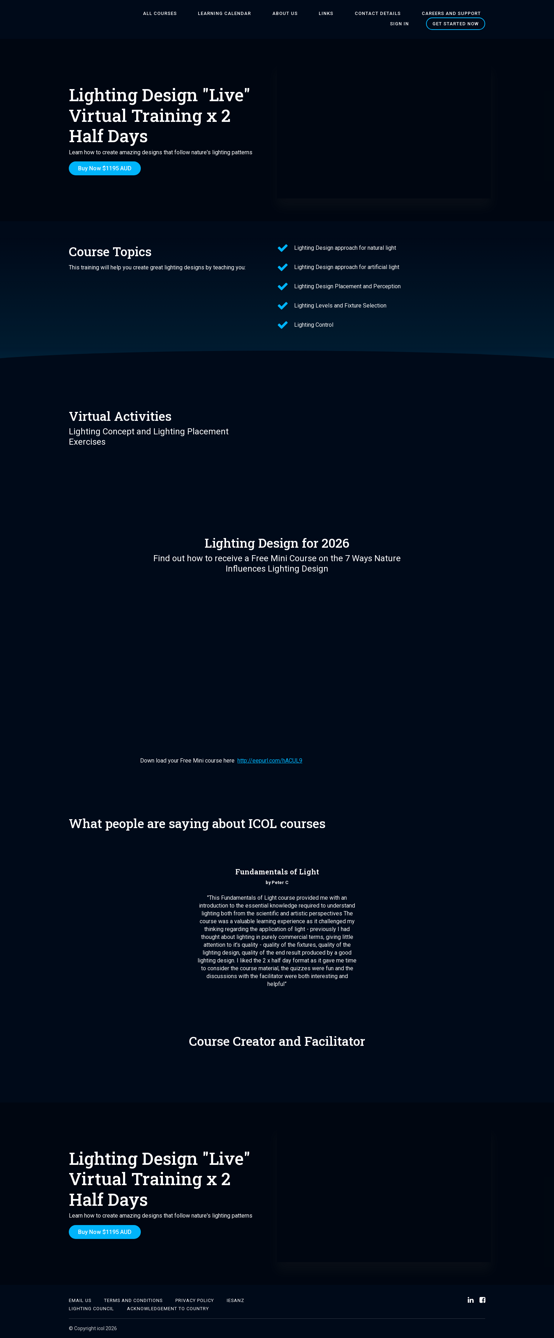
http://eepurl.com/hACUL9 (269, 760)
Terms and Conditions (133, 1300)
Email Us (80, 1300)
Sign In (475, 13)
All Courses (174, 13)
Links (315, 13)
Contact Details (358, 13)
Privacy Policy (194, 1300)
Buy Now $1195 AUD (105, 168)
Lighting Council (91, 1308)
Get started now (455, 23)
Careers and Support (423, 13)
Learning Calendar (230, 13)
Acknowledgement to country (168, 1308)
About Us (282, 13)
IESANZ (235, 1300)
